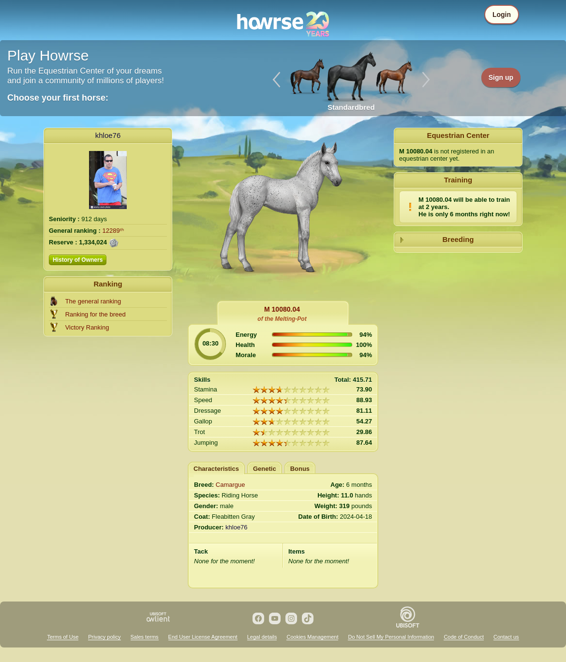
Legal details (262, 637)
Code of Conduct (464, 637)
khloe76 (108, 135)
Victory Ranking (87, 327)
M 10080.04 (282, 309)
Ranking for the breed (95, 314)
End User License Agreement (203, 637)
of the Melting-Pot (281, 319)
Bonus (300, 468)
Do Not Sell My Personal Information (391, 637)
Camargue (230, 484)
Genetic (264, 468)
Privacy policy (104, 637)
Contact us (506, 637)
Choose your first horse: (57, 98)
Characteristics (216, 468)
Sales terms (145, 637)
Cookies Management (312, 637)
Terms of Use (62, 637)
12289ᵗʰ (113, 230)
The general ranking (93, 301)
